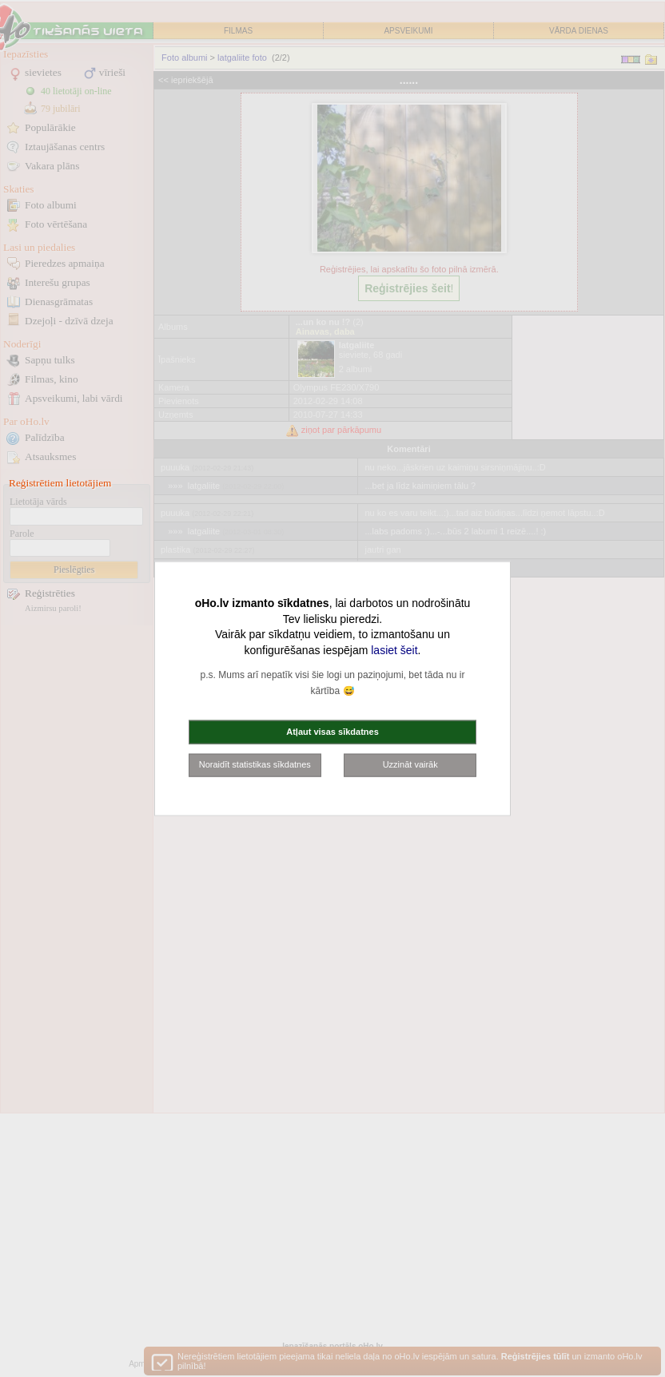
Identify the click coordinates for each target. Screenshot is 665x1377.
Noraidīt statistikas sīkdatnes (255, 764)
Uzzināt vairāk (410, 764)
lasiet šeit (394, 649)
